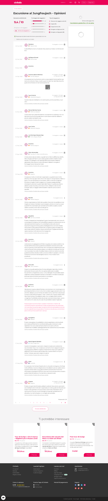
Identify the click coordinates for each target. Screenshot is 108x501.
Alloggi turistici (58, 476)
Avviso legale (76, 499)
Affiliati (56, 471)
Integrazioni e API (59, 474)
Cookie (93, 499)
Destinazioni (36, 469)
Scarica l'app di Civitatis (40, 482)
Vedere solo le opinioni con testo (25, 39)
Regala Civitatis (17, 474)
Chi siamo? (16, 469)
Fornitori (56, 469)
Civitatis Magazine (38, 471)
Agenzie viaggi (58, 472)
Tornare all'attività (18, 8)
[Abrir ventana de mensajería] (3, 497)
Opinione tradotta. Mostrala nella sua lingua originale (36, 103)
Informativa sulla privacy (85, 499)
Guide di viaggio (37, 472)
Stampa (15, 471)
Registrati (91, 2)
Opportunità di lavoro (60, 478)
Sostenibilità (16, 472)
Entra (83, 2)
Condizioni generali (67, 499)
